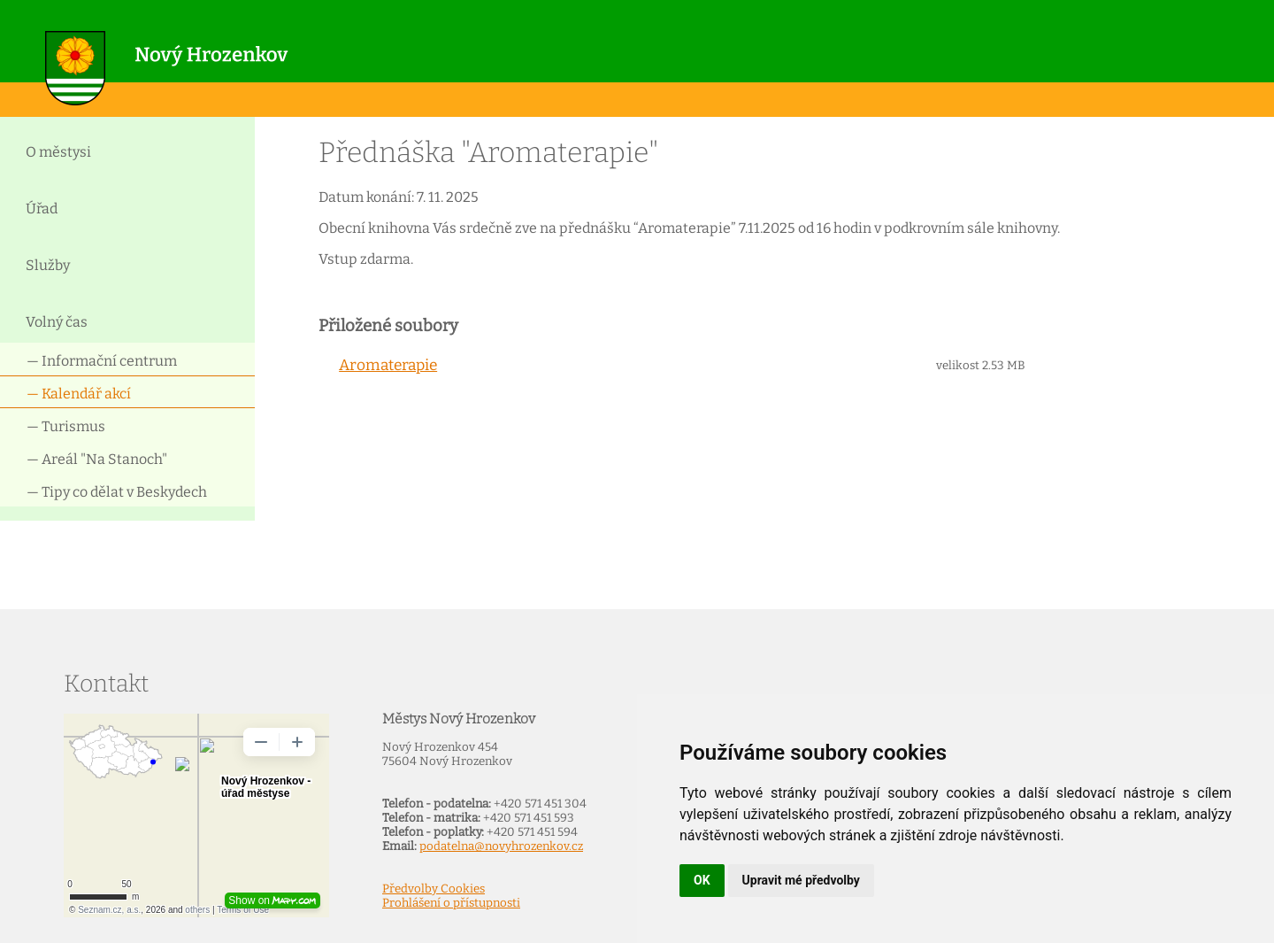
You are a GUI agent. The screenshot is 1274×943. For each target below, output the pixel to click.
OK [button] (702, 880)
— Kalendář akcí (79, 393)
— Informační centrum (102, 360)
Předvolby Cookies (433, 889)
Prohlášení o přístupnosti (451, 903)
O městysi (58, 151)
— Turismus (66, 426)
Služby (48, 265)
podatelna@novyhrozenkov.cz (501, 846)
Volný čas (57, 321)
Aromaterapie (388, 365)
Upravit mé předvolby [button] (801, 880)
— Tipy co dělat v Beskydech (117, 491)
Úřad (42, 208)
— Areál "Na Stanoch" (97, 459)
